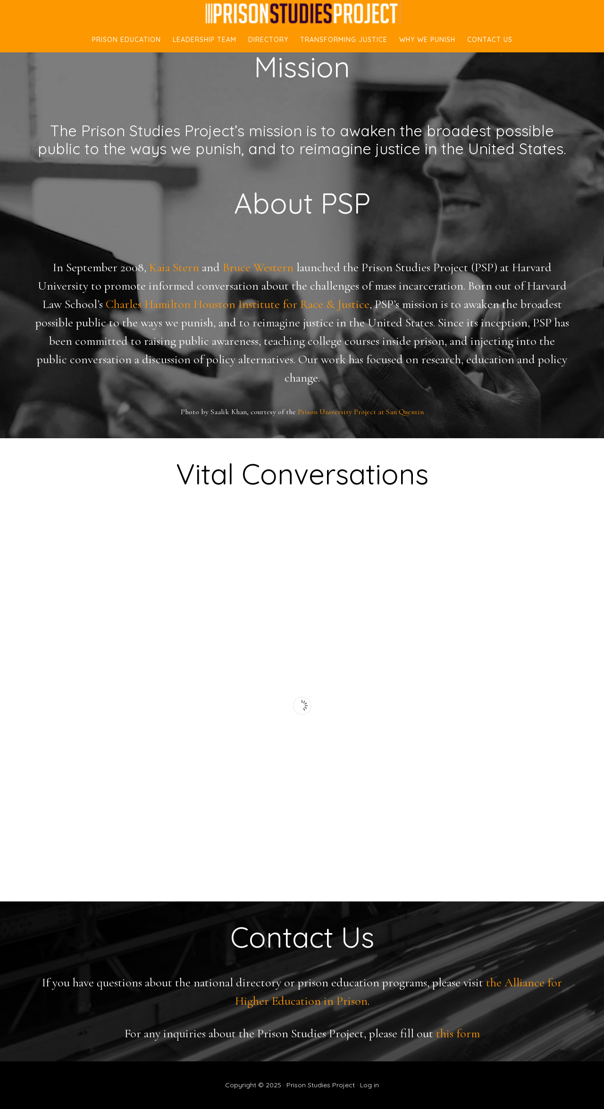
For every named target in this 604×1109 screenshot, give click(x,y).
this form (458, 1033)
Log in (369, 1085)
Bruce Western (258, 267)
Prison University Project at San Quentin (361, 412)
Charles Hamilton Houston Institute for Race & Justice (237, 304)
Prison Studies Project (302, 13)
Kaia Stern (174, 267)
